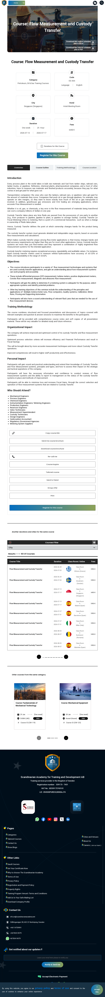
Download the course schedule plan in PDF (80, 48)
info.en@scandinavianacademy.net (20, 916)
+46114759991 (14, 927)
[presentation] (39, 657)
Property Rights (13, 889)
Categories (11, 834)
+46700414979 (14, 933)
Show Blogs (11, 847)
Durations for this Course (52, 146)
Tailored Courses (14, 839)
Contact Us (11, 843)
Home (16, 3)
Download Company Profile (18, 902)
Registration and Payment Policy (20, 885)
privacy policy (42, 988)
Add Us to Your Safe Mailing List (20, 897)
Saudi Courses (13, 864)
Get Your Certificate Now (17, 868)
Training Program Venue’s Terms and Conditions (26, 893)
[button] (43, 657)
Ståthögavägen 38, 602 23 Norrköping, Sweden (25, 922)
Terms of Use (12, 876)
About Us (86, 841)
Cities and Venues (90, 837)
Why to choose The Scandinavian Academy (24, 872)
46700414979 (13, 938)
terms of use (61, 988)
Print (52, 496)
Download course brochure (52, 449)
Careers (91, 845)
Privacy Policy (12, 881)
